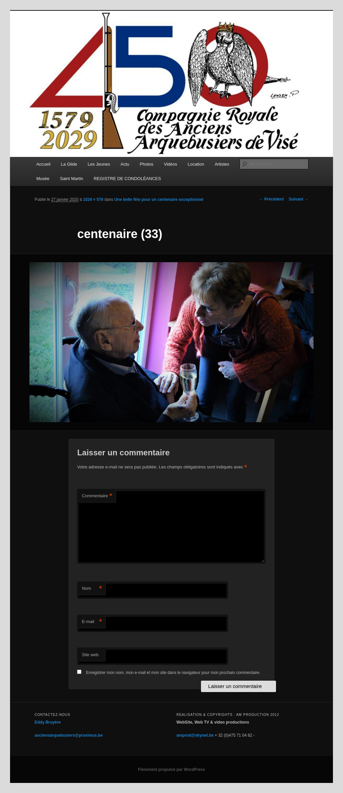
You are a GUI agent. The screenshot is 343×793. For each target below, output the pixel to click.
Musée (42, 178)
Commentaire (97, 496)
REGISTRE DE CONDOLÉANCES (127, 178)
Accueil (43, 164)
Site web (90, 654)
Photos (146, 164)
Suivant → (298, 199)
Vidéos (170, 164)
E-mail (92, 622)
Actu (125, 164)
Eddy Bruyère (48, 722)
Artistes (222, 164)
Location (196, 164)
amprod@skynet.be (195, 735)
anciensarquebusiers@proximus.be (68, 735)
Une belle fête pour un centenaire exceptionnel (158, 199)
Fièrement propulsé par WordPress (171, 769)
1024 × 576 (93, 199)
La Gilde (69, 164)
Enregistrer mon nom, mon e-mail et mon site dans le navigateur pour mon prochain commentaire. (173, 672)
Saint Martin (71, 178)
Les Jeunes (99, 164)
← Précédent (271, 199)
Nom (92, 588)
